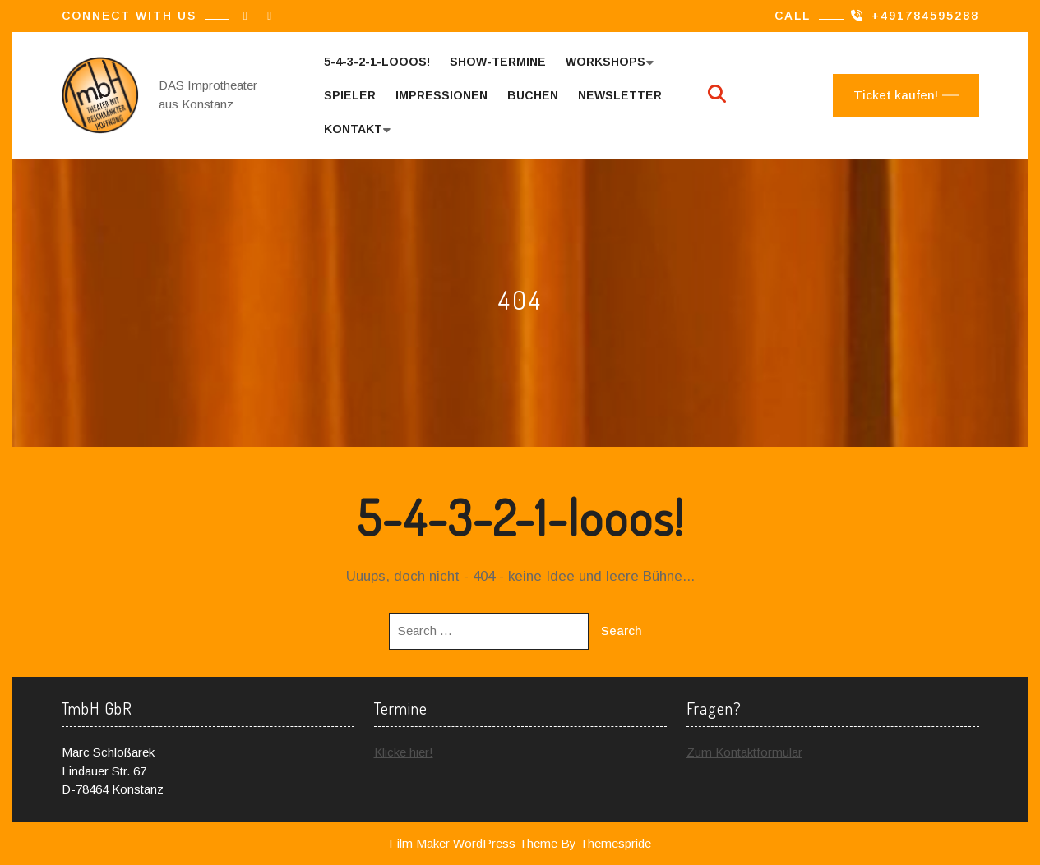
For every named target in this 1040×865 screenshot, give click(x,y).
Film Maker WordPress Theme (473, 843)
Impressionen (441, 95)
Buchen (532, 95)
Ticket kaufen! (895, 95)
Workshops (605, 61)
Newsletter (620, 95)
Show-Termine (498, 61)
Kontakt (353, 129)
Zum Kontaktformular (744, 752)
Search (621, 630)
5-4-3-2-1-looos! (377, 61)
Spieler (350, 95)
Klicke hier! (403, 752)
